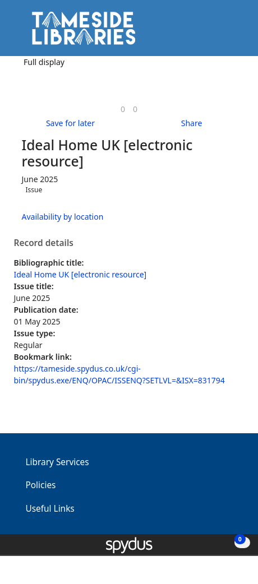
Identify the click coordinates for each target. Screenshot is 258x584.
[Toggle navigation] (232, 32)
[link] (123, 109)
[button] (219, 32)
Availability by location (63, 216)
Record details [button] (43, 243)
